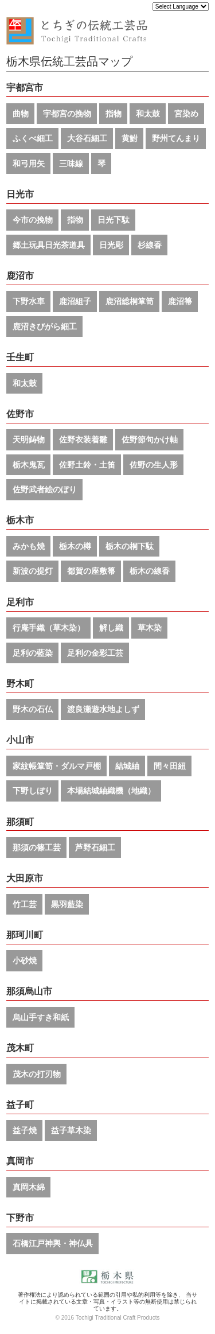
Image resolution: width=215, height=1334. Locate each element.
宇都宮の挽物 (67, 113)
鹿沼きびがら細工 (45, 326)
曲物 (21, 113)
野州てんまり (176, 138)
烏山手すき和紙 (41, 1017)
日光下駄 (113, 219)
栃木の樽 (75, 546)
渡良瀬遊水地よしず (103, 709)
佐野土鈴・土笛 (87, 464)
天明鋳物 (29, 439)
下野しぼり (33, 790)
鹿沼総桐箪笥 (129, 301)
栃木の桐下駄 (129, 546)
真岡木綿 (29, 1187)
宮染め (186, 113)
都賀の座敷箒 (91, 570)
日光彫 (111, 245)
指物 (113, 113)
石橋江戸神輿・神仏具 (53, 1243)
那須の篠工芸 (37, 847)
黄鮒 (130, 138)
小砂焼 (25, 960)
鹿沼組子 (75, 301)
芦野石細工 (95, 847)
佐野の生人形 (154, 464)
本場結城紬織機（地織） (111, 790)
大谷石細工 (87, 138)
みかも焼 (29, 546)
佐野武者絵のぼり (45, 489)
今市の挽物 (33, 219)
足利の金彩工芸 (95, 653)
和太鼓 (148, 113)
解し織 (111, 627)
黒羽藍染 (67, 904)
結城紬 (127, 766)
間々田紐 (170, 766)
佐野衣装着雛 (83, 439)
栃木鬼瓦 (29, 464)
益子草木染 (71, 1130)
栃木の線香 (150, 570)
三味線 (71, 163)
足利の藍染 (33, 653)
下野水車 (29, 301)
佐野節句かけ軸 (150, 439)
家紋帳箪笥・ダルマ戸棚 (57, 766)
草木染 (150, 627)
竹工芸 (25, 904)
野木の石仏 (33, 709)
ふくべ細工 (33, 138)
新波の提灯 (33, 570)
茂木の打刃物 (37, 1074)
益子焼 (25, 1130)
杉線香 (150, 245)
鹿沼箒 (180, 301)
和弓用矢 (29, 163)
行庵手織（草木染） (49, 627)
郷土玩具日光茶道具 (49, 245)
